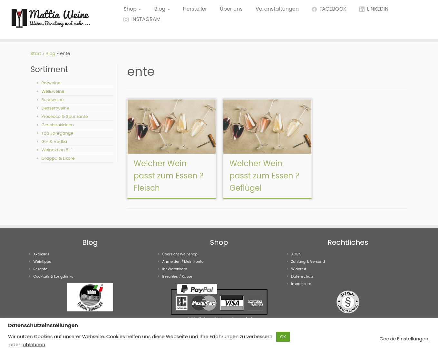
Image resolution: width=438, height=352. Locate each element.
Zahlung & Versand (308, 261)
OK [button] (283, 337)
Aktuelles (41, 254)
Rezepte (40, 268)
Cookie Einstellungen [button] (404, 339)
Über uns (231, 9)
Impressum (301, 283)
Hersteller (195, 9)
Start (36, 53)
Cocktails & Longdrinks (53, 276)
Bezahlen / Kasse (177, 276)
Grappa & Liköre (57, 158)
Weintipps (42, 261)
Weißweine (52, 91)
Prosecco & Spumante (64, 116)
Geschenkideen (57, 125)
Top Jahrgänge (57, 133)
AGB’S (296, 254)
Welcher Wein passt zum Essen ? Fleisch (169, 175)
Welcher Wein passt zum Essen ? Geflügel (264, 175)
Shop (132, 9)
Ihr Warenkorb (174, 268)
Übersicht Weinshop (179, 254)
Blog (162, 9)
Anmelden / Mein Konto (182, 261)
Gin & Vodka (54, 141)
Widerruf (298, 268)
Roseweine (52, 100)
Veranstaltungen (277, 9)
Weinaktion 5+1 (57, 150)
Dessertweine (55, 108)
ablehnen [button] (34, 344)
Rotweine (50, 83)
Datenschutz (302, 276)
